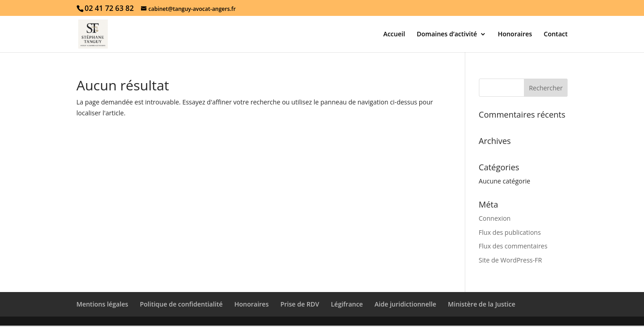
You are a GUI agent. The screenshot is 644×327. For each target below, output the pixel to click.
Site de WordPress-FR (510, 260)
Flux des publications (510, 232)
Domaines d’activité (447, 34)
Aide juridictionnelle (406, 304)
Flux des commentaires (513, 246)
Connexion (495, 218)
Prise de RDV (299, 304)
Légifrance (346, 304)
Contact (556, 34)
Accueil (394, 34)
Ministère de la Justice (481, 304)
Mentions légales (102, 304)
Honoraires (515, 34)
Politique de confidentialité (181, 304)
